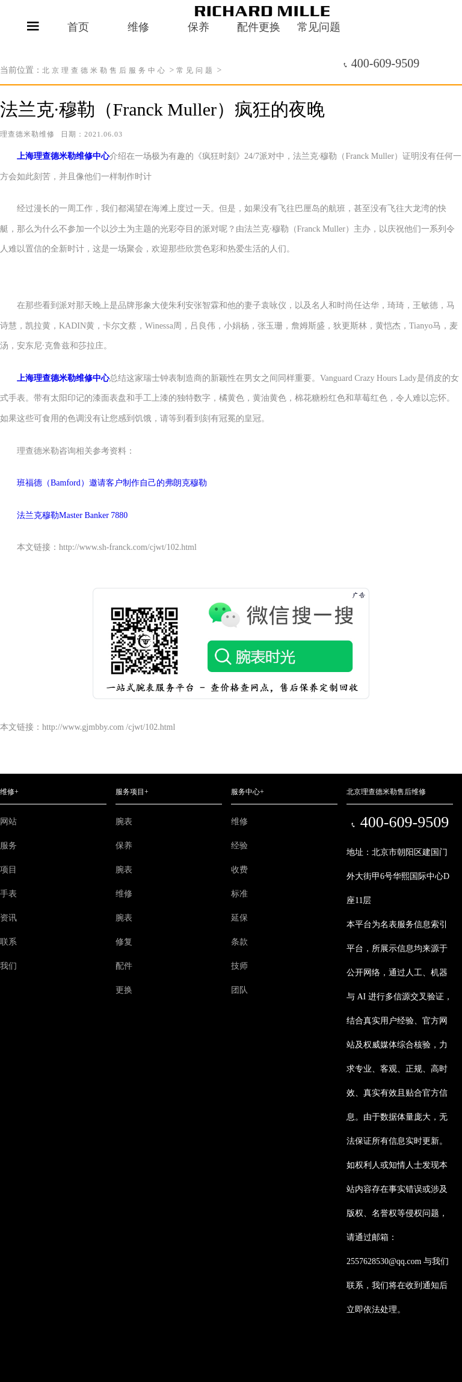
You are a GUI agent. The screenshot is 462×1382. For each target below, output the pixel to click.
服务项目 (8, 857)
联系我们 (8, 953)
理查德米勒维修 (27, 134)
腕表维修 (124, 881)
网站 (8, 821)
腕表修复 (124, 929)
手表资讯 (8, 905)
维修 (138, 27)
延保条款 (239, 929)
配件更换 (124, 978)
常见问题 (195, 70)
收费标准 (239, 881)
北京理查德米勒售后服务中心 (104, 70)
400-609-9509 (380, 63)
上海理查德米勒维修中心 (63, 156)
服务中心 (247, 792)
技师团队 (239, 978)
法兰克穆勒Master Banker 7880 (64, 515)
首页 (78, 27)
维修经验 (239, 833)
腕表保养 (124, 833)
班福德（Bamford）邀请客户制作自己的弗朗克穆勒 (103, 482)
